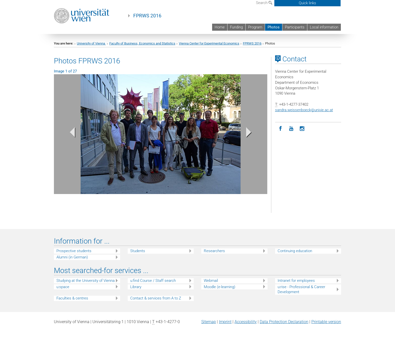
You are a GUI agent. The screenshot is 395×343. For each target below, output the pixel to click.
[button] (70, 133)
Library (135, 287)
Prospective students (73, 251)
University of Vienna (91, 43)
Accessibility (246, 321)
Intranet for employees (296, 280)
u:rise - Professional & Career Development (301, 289)
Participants (295, 27)
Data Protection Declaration (284, 321)
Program (255, 27)
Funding (236, 27)
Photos (274, 27)
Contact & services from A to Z (155, 298)
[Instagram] (302, 128)
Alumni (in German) (72, 257)
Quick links (307, 3)
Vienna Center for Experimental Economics (209, 43)
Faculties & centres (72, 298)
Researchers (214, 251)
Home (220, 27)
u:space (62, 287)
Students (137, 251)
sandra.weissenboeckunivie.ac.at (304, 110)
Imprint (225, 321)
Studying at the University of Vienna (85, 280)
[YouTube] (291, 128)
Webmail (211, 280)
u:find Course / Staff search (153, 280)
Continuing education (295, 251)
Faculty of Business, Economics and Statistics (142, 43)
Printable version (326, 321)
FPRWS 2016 (147, 16)
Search (264, 3)
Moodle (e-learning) (219, 287)
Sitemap (208, 321)
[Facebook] (280, 128)
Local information (324, 27)
